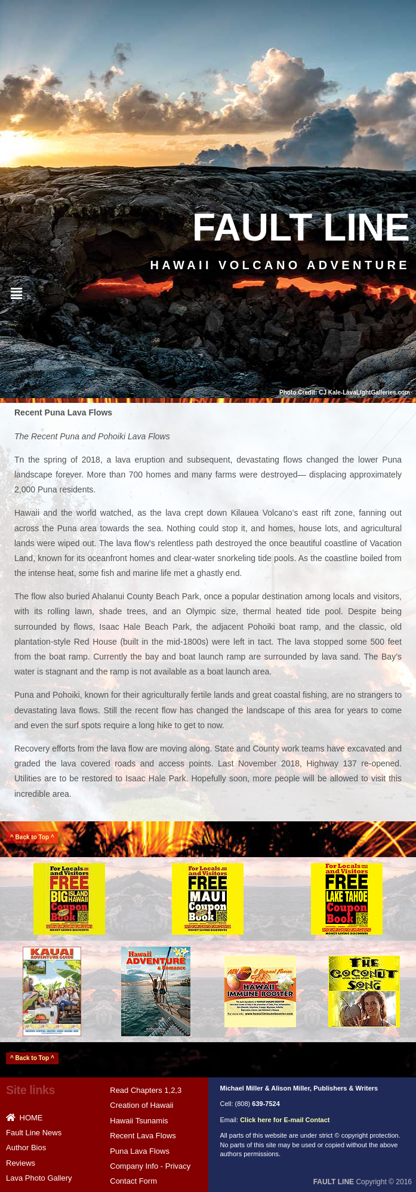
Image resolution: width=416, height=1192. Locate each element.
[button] (16, 293)
